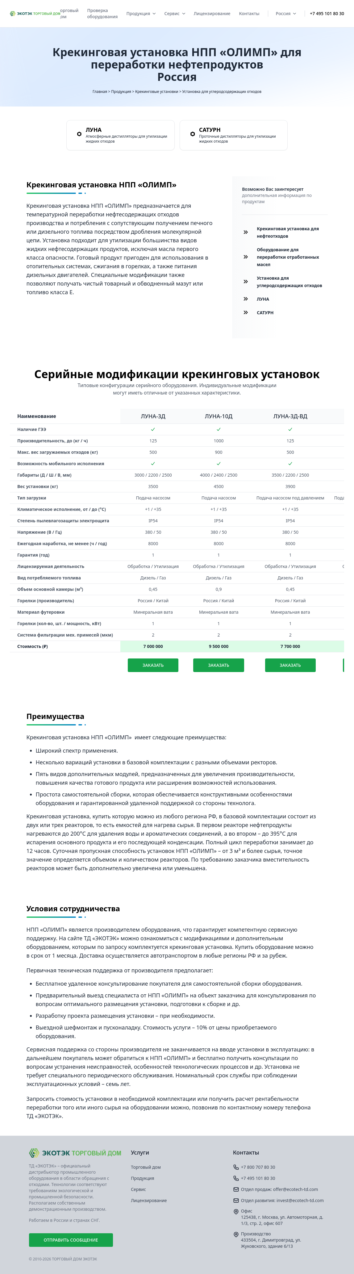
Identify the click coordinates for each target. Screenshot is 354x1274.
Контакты (249, 13)
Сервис (174, 13)
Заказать (153, 665)
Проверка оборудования (102, 13)
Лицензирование (212, 13)
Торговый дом (68, 13)
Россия (286, 13)
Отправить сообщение (71, 1240)
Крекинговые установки (156, 91)
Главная (100, 91)
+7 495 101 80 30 (327, 13)
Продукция (141, 13)
